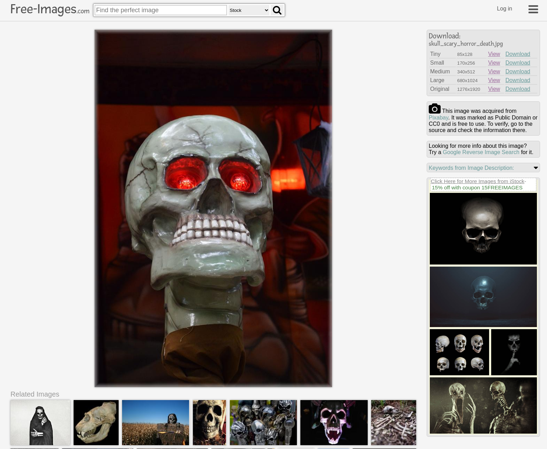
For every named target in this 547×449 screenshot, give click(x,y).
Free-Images (49, 9)
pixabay (438, 118)
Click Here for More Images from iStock (477, 181)
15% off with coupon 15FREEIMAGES (477, 187)
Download (517, 54)
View (494, 54)
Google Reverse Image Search (481, 152)
